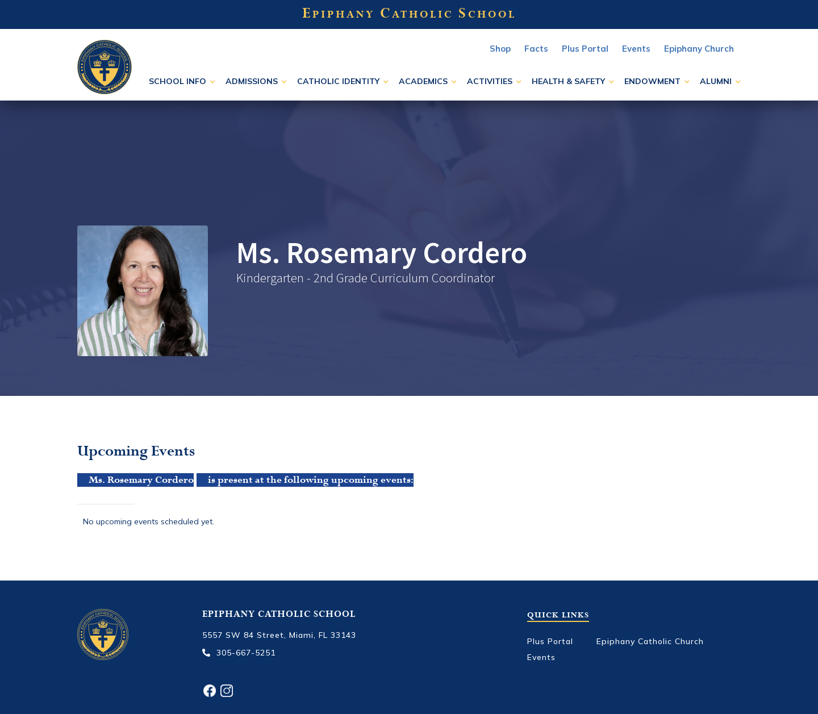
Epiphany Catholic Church (650, 641)
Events (541, 657)
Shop (500, 48)
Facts (536, 48)
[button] (182, 81)
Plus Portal (585, 48)
